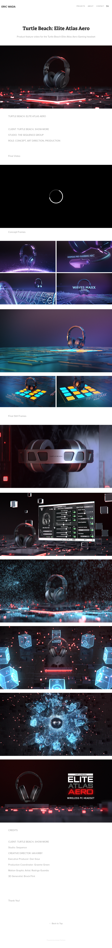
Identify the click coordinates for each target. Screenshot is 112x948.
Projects (80, 6)
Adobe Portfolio (60, 940)
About (90, 6)
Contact (100, 6)
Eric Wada (8, 6)
